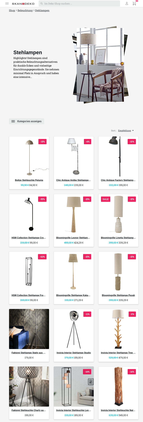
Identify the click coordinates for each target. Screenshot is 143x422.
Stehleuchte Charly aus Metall (32, 410)
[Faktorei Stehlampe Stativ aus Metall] (29, 329)
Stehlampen (42, 10)
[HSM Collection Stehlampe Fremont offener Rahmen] (29, 272)
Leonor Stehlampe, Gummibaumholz (82, 238)
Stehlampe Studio (74, 353)
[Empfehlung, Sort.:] (126, 130)
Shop (12, 10)
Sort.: (113, 130)
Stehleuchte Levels (74, 410)
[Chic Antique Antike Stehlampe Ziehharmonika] (74, 156)
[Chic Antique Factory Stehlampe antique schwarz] (118, 156)
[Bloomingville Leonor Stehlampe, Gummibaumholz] (74, 214)
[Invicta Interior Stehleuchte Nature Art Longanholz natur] (118, 387)
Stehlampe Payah (118, 295)
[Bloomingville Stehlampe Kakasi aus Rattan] (74, 272)
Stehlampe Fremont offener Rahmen (39, 295)
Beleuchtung (25, 10)
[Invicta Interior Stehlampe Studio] (74, 329)
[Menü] (6, 3)
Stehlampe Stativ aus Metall (30, 353)
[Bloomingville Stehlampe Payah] (118, 272)
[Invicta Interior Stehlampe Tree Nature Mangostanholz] (118, 329)
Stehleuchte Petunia (29, 180)
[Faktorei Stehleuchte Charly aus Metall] (29, 387)
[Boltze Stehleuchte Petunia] (29, 156)
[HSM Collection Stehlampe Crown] (29, 214)
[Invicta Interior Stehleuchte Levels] (74, 387)
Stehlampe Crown (29, 238)
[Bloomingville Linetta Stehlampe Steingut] (118, 214)
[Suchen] (79, 3)
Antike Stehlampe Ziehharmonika (80, 180)
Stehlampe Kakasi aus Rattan (79, 295)
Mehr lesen (39, 77)
